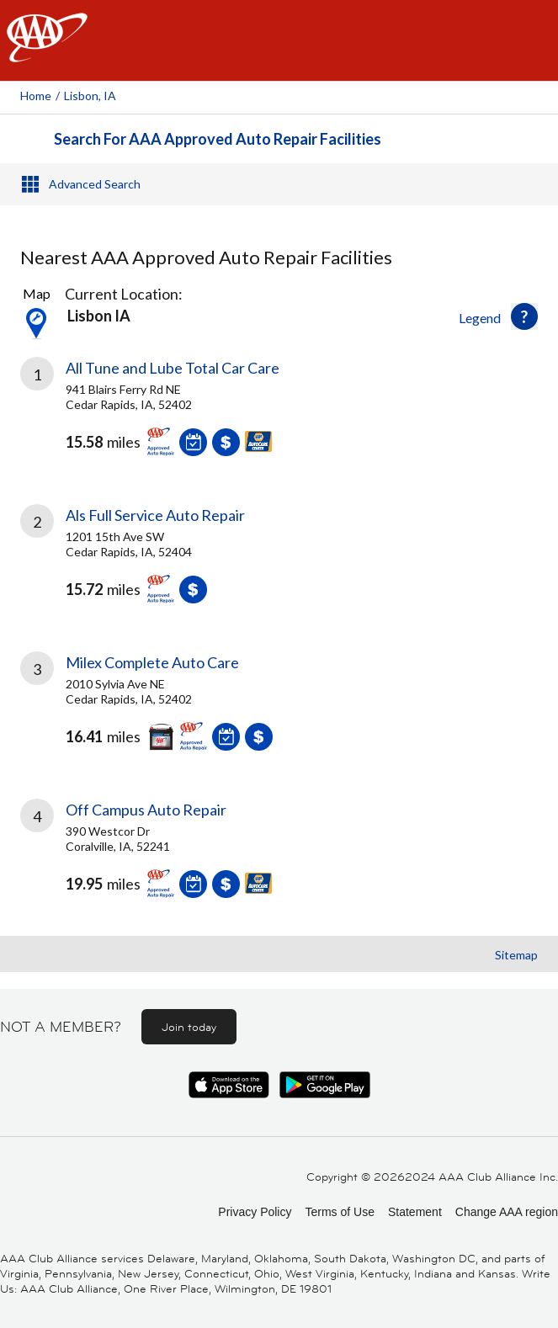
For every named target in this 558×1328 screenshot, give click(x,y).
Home (35, 95)
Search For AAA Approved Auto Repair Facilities (217, 139)
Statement (415, 1212)
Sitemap (516, 955)
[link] (279, 419)
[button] (524, 316)
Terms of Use (339, 1212)
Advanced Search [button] (95, 184)
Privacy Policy (254, 1212)
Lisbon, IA (90, 95)
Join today (189, 1026)
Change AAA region (506, 1212)
